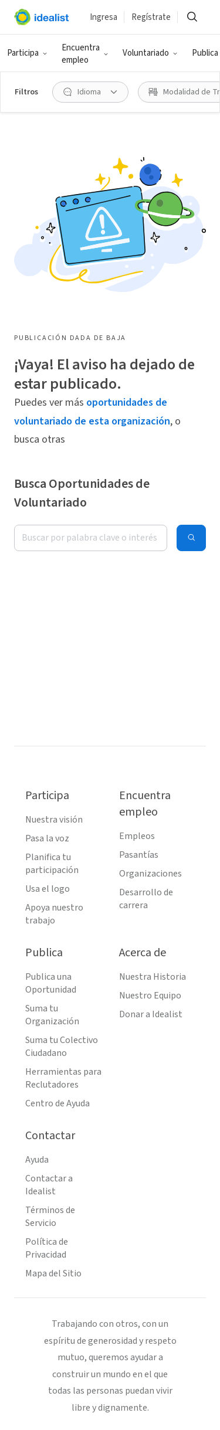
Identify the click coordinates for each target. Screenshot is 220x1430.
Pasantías (138, 854)
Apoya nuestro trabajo (54, 914)
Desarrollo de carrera (146, 899)
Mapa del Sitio (53, 1273)
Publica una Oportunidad (50, 983)
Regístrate (151, 17)
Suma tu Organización (52, 1015)
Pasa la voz (47, 838)
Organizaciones (150, 873)
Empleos (137, 836)
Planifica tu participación (52, 864)
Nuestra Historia (152, 976)
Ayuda (37, 1159)
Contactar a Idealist (49, 1185)
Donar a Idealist (150, 1014)
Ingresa (103, 17)
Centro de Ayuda (57, 1103)
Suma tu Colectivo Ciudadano (61, 1046)
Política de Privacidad (46, 1248)
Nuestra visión (54, 819)
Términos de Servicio (50, 1216)
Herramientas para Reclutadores (63, 1078)
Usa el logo (47, 888)
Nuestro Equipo (150, 995)
